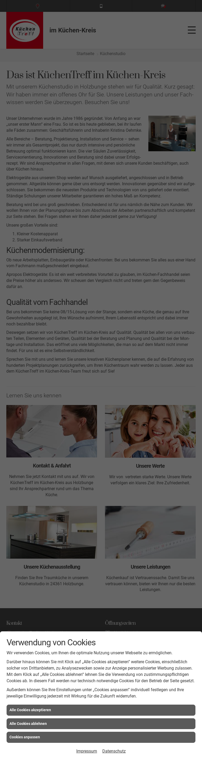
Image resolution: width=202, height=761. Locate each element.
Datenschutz (114, 751)
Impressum (86, 751)
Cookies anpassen (24, 737)
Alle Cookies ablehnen (28, 723)
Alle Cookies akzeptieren (30, 710)
